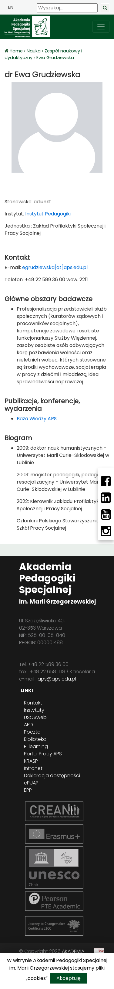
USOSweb (35, 717)
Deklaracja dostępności (52, 775)
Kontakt (33, 702)
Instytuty (34, 710)
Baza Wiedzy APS (37, 418)
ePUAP (31, 782)
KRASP (31, 761)
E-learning (36, 746)
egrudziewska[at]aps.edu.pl (55, 267)
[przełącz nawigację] (100, 27)
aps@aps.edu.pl (57, 678)
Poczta (32, 731)
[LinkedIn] (106, 498)
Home (17, 51)
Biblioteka (35, 739)
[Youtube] (106, 514)
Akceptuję (68, 978)
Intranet (33, 768)
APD (28, 724)
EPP (28, 790)
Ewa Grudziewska (55, 58)
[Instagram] (106, 531)
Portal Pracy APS (43, 753)
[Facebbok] (106, 481)
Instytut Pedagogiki (47, 213)
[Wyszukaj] (67, 7)
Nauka (34, 51)
